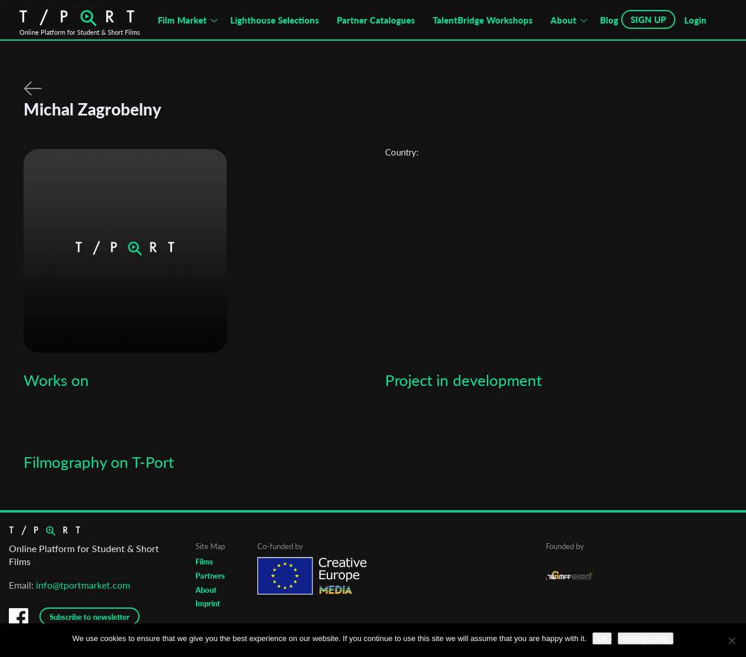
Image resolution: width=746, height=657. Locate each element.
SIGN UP (648, 19)
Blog (609, 20)
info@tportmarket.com (83, 584)
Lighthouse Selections (274, 20)
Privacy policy (645, 638)
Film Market (182, 20)
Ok (602, 638)
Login (695, 20)
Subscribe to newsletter (89, 617)
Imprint (207, 603)
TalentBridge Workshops (483, 20)
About (563, 20)
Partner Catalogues (376, 20)
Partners (210, 575)
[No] (731, 640)
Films (204, 561)
